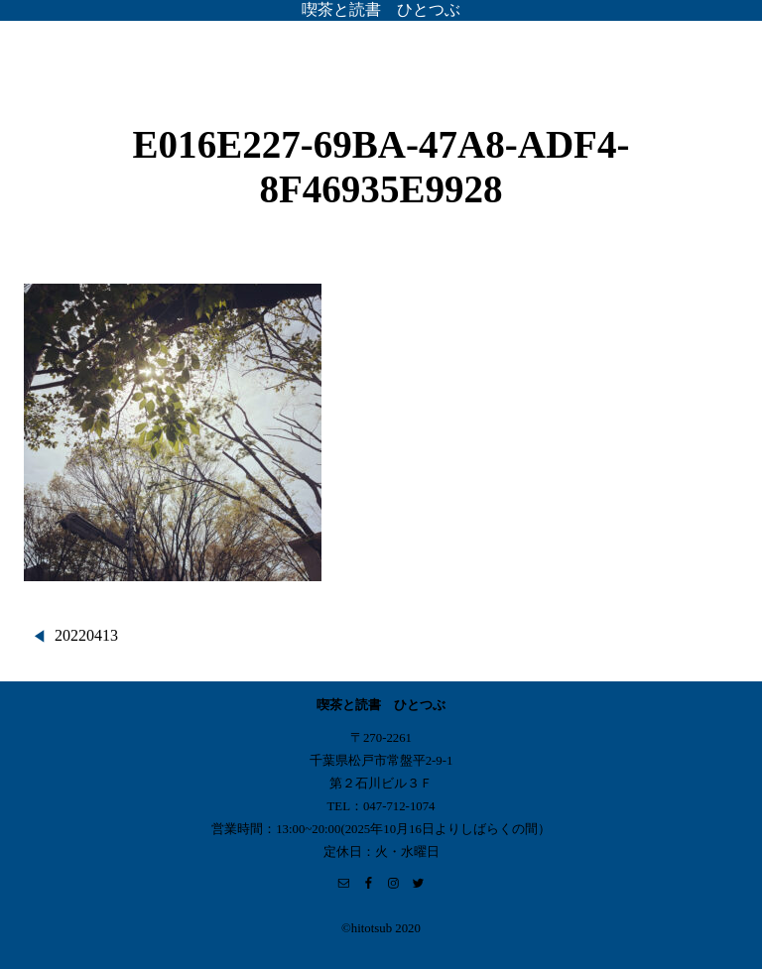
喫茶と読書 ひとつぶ (381, 9)
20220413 (86, 635)
